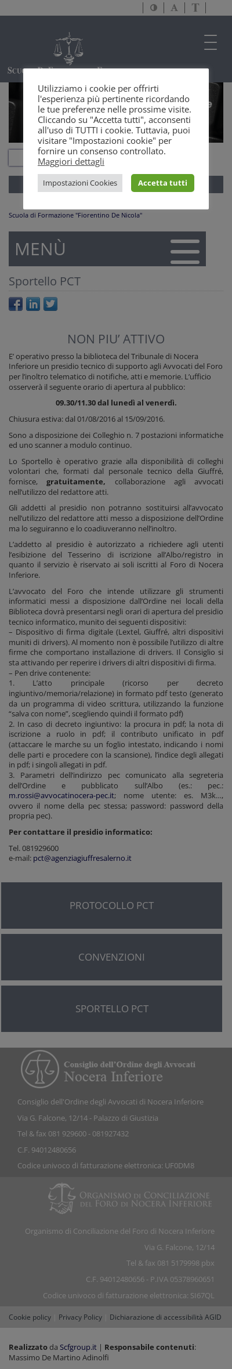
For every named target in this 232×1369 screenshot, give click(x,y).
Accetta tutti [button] (162, 183)
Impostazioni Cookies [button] (80, 183)
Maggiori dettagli (71, 161)
